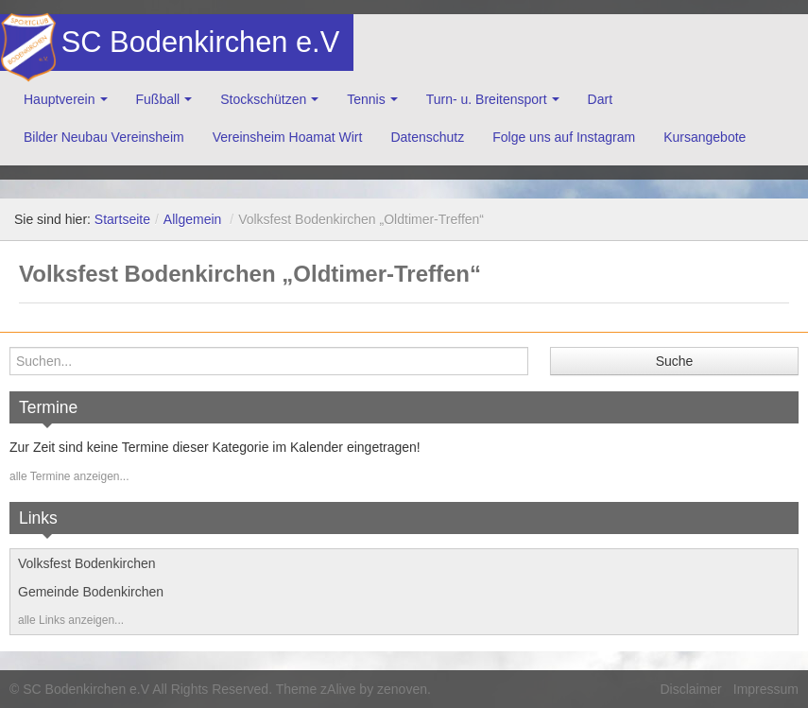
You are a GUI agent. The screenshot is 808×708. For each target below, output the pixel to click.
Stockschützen (263, 99)
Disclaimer (690, 689)
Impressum (766, 689)
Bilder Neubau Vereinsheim (104, 137)
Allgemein (192, 219)
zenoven (402, 689)
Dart (600, 99)
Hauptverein (59, 99)
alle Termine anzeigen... (69, 476)
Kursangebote (704, 137)
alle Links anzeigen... (71, 620)
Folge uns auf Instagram (563, 137)
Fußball (158, 99)
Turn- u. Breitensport (486, 99)
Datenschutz (427, 137)
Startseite (122, 219)
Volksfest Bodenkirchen (87, 563)
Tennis (366, 99)
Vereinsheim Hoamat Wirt (288, 137)
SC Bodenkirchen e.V (198, 42)
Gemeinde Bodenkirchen (90, 591)
